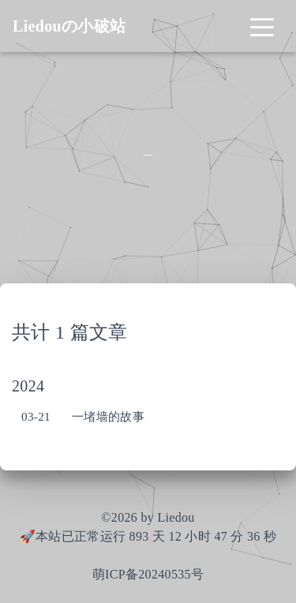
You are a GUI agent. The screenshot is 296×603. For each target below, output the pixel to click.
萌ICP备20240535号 (148, 574)
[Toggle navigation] (262, 26)
